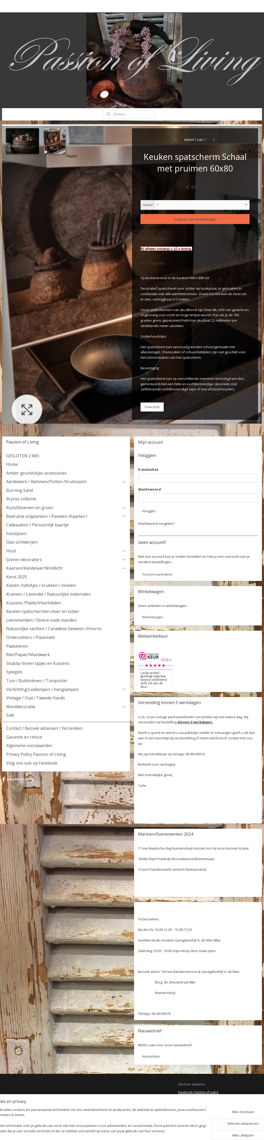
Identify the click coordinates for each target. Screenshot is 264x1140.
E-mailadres (148, 469)
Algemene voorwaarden (29, 745)
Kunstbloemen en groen (66, 507)
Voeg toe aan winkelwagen (195, 219)
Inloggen (149, 511)
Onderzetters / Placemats (30, 637)
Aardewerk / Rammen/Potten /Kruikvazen (66, 481)
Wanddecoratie (66, 706)
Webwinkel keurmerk (193, 1107)
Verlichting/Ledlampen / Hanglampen (66, 689)
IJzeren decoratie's (66, 559)
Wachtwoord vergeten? (156, 523)
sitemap (114, 1131)
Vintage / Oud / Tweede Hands (35, 698)
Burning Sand (19, 490)
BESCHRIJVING (153, 263)
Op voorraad (154, 238)
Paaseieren (17, 646)
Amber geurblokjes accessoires (36, 473)
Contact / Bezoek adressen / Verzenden (44, 728)
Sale (10, 715)
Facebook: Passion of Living (198, 1092)
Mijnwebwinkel (189, 1131)
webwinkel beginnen (144, 1131)
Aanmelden (151, 1056)
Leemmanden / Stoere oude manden (41, 620)
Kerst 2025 (16, 577)
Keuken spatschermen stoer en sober (42, 611)
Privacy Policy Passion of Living (36, 754)
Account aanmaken (157, 574)
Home (12, 464)
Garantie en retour (24, 737)
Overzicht (152, 406)
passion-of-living (18, 779)
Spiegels (14, 672)
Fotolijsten (16, 533)
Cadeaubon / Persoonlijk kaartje (37, 525)
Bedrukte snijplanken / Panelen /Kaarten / (66, 516)
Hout (66, 551)
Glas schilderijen (21, 542)
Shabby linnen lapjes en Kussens (37, 663)
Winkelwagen (152, 617)
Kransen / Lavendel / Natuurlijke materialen (48, 594)
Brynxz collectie (21, 499)
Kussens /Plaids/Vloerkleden (33, 603)
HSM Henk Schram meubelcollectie (203, 1102)
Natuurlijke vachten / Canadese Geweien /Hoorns (54, 628)
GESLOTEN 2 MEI (22, 456)
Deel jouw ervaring (191, 1097)
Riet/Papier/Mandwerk (28, 654)
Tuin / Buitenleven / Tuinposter (37, 680)
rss (125, 1131)
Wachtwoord (149, 489)
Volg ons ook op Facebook (31, 763)
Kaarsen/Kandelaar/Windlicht (66, 568)
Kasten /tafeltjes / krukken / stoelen (41, 585)
